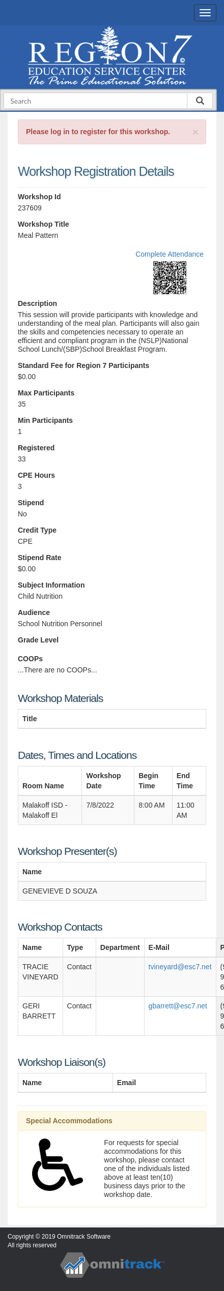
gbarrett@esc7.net (178, 1006)
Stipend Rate (40, 558)
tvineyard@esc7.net (180, 967)
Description (37, 303)
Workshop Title (43, 224)
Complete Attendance (169, 254)
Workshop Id (39, 197)
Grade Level (38, 640)
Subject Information (51, 585)
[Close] (195, 132)
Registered (36, 448)
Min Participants (45, 420)
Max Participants (46, 393)
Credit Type (37, 530)
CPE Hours (36, 475)
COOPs (30, 659)
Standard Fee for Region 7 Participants (83, 365)
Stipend (31, 503)
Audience (34, 612)
